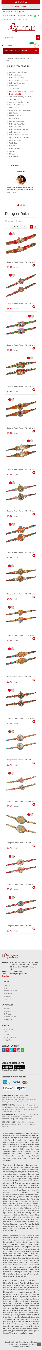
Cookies (12, 146)
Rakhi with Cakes (15, 127)
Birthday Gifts (20, 1105)
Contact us (19, 20)
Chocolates (6, 1124)
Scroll (39, 1344)
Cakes (18, 1122)
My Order (6, 1008)
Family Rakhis (14, 118)
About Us (6, 985)
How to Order (8, 1029)
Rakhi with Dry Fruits (16, 78)
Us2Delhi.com (19, 1100)
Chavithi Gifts (20, 1114)
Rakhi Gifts (27, 1119)
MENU (24, 51)
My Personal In (8, 1019)
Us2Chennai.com (7, 1100)
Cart (30, 45)
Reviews (6, 988)
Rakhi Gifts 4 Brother (17, 58)
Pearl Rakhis (13, 86)
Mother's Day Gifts (21, 1109)
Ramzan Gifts (15, 1117)
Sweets (31, 1122)
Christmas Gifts (27, 1117)
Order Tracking (25, 16)
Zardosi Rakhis (14, 88)
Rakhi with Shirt (14, 132)
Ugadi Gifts (18, 1119)
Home (7, 58)
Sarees (32, 1124)
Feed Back (7, 999)
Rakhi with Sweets (15, 75)
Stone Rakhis (14, 108)
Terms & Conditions (10, 991)
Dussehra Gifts (32, 1114)
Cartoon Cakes (14, 148)
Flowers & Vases (15, 140)
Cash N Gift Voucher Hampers (19, 102)
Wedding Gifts (30, 1105)
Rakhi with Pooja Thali (17, 124)
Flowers (25, 1122)
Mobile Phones (16, 1124)
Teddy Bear (13, 143)
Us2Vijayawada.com (8, 1102)
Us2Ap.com (23, 1095)
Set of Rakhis (14, 99)
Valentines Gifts (20, 1107)
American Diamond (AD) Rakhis (20, 97)
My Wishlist (7, 1011)
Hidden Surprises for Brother (19, 135)
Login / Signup (9, 15)
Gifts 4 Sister (13, 157)
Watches (12, 151)
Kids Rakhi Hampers (16, 121)
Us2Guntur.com (31, 1100)
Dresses (5, 1126)
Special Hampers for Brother (19, 137)
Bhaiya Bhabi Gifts (15, 116)
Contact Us (7, 996)
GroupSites (8, 12)
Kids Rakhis (13, 113)
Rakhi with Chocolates (17, 83)
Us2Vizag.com (22, 1102)
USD (21, 12)
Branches (5, 976)
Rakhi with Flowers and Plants (19, 129)
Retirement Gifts (7, 1109)
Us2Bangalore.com (23, 1097)
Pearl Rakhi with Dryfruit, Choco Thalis (22, 91)
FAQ (5, 1032)
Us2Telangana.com (8, 1097)
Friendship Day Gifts (13, 1111)
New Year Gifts (32, 1107)
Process (6, 1034)
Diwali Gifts (6, 1117)
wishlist (36, 45)
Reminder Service (9, 1017)
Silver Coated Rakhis (16, 105)
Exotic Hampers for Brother (18, 80)
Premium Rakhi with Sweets (19, 72)
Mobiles (12, 154)
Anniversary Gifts (7, 1107)
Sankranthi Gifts (7, 1119)
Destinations (7, 993)
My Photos (7, 1014)
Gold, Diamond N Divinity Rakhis (20, 110)
